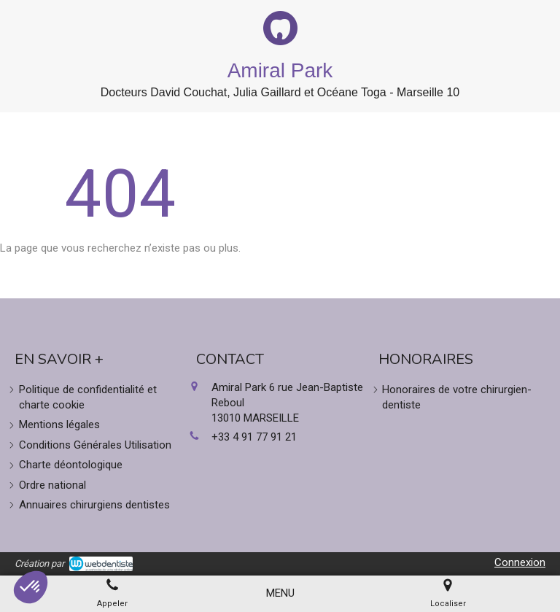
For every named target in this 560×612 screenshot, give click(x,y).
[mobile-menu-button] (280, 593)
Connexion (519, 562)
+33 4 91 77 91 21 (254, 436)
